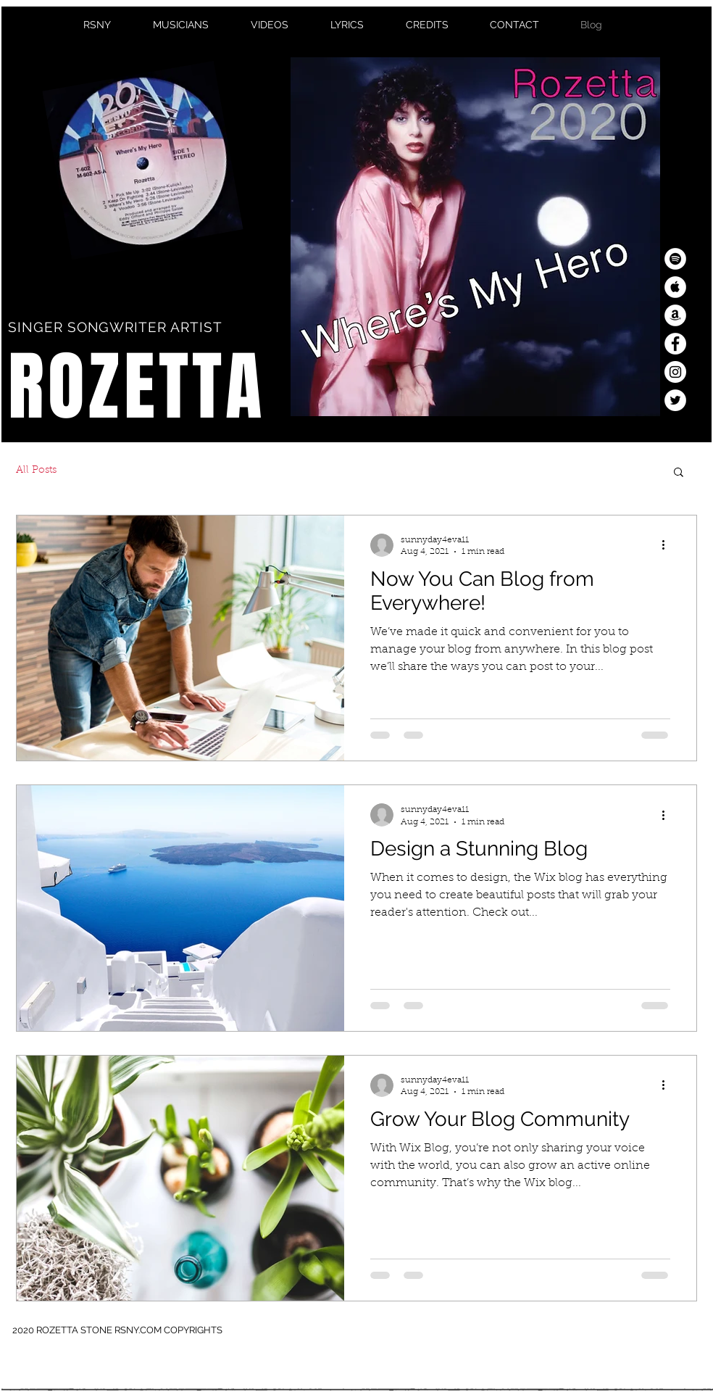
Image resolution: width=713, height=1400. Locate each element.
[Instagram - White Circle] (675, 372)
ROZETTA (136, 387)
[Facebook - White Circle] (675, 344)
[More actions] (668, 545)
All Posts (36, 470)
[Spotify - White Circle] (675, 259)
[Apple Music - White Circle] (675, 287)
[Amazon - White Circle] (675, 315)
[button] (678, 473)
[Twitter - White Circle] (675, 400)
